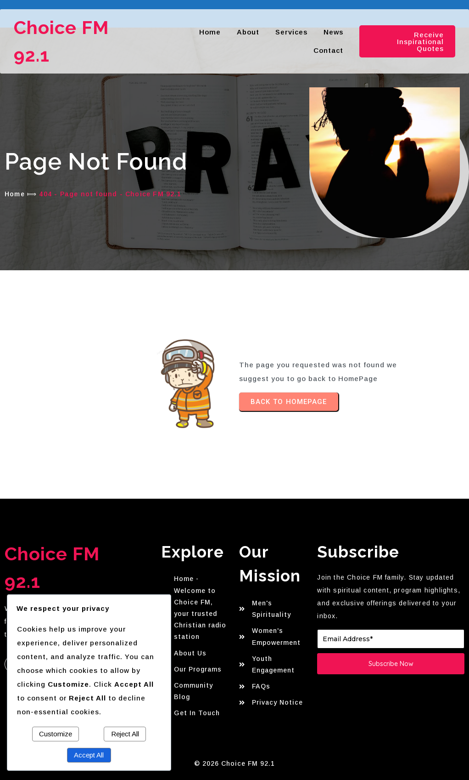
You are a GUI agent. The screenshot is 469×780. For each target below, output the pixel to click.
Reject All (125, 734)
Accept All (89, 755)
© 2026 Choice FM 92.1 (234, 763)
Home (15, 194)
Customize (55, 734)
